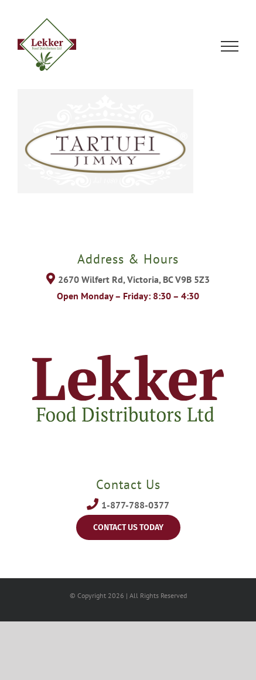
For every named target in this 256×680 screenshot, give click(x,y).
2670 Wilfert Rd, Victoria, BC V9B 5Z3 (134, 279)
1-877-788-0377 (135, 505)
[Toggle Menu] (229, 46)
